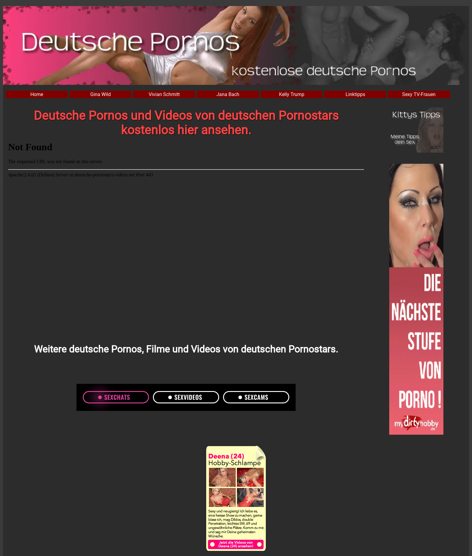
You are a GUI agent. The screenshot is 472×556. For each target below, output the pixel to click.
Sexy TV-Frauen (419, 94)
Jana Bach (227, 94)
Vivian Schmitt (164, 94)
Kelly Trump (291, 94)
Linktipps (355, 94)
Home (36, 94)
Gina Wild (100, 94)
